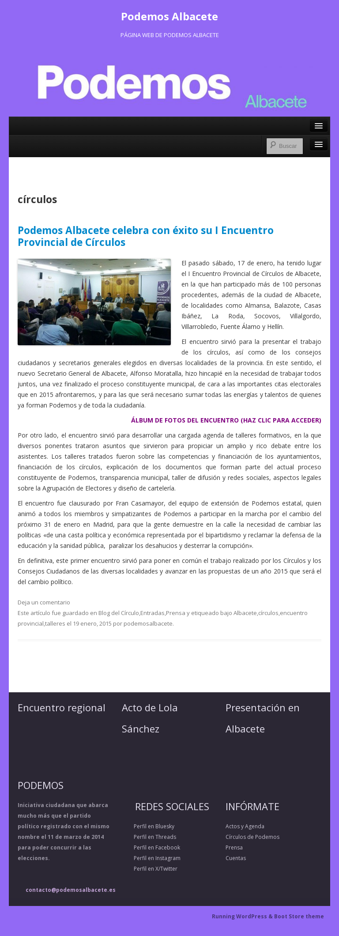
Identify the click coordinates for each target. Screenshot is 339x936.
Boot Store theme (299, 916)
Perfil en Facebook (151, 847)
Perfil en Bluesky (148, 826)
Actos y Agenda (245, 826)
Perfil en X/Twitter (149, 868)
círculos (268, 613)
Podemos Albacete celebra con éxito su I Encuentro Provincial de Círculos (146, 236)
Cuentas (236, 858)
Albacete (245, 613)
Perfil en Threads (149, 837)
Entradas (152, 613)
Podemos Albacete (169, 16)
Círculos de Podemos (252, 837)
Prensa (175, 613)
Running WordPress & (243, 916)
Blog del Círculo (118, 613)
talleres (55, 623)
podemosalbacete (148, 623)
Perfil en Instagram (151, 858)
